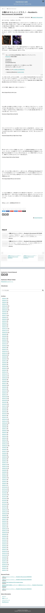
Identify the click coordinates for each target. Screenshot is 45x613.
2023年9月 (4, 357)
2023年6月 (4, 362)
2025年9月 (4, 311)
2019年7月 (4, 451)
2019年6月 (4, 453)
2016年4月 (4, 521)
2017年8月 (4, 494)
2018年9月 (4, 470)
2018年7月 (4, 474)
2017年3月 (4, 504)
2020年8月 (4, 426)
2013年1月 (4, 568)
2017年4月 (4, 502)
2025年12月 (4, 306)
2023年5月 (4, 364)
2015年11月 (4, 530)
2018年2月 (4, 483)
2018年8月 (4, 472)
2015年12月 (4, 528)
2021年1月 (4, 417)
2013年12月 (4, 564)
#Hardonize (7, 56)
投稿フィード (5, 598)
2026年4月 (4, 298)
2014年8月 (4, 558)
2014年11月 (4, 553)
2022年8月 (4, 381)
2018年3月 (4, 481)
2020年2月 (4, 438)
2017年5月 (4, 500)
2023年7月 (4, 360)
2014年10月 (4, 555)
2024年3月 (4, 345)
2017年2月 (4, 506)
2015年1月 (4, 549)
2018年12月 (4, 464)
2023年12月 (4, 351)
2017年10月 (4, 490)
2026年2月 (4, 302)
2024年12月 (4, 328)
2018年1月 (4, 485)
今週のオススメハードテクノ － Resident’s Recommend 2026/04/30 (17, 576)
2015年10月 (4, 532)
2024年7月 (4, 338)
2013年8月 (4, 566)
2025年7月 (4, 315)
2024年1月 (4, 349)
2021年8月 (4, 404)
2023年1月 (4, 372)
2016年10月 (4, 513)
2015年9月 (4, 534)
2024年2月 (4, 347)
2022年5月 (4, 387)
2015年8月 (4, 536)
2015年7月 (4, 538)
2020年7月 (4, 428)
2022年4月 (4, 389)
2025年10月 (4, 309)
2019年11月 (4, 443)
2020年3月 (4, 436)
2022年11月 (4, 375)
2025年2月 (4, 324)
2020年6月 (4, 430)
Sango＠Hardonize (38, 217)
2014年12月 (4, 551)
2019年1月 (4, 462)
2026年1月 (4, 304)
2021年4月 (4, 411)
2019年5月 (4, 455)
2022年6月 (4, 385)
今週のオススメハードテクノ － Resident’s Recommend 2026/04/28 (17, 579)
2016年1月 (4, 526)
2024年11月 (4, 330)
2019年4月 (4, 457)
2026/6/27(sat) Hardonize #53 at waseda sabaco (12, 582)
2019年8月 (4, 449)
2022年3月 (4, 390)
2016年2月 (4, 524)
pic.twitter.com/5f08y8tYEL (19, 69)
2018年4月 (4, 479)
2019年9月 (4, 447)
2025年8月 (4, 313)
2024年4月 (4, 343)
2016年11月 (4, 511)
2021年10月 (4, 400)
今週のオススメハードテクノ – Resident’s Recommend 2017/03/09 (25, 233)
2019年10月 (4, 445)
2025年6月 (4, 317)
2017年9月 (4, 492)
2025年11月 (4, 307)
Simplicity (26, 610)
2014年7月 (4, 560)
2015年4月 (4, 543)
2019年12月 (4, 441)
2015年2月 (4, 547)
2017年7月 (4, 496)
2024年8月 (4, 336)
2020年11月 (4, 421)
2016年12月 (4, 509)
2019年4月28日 (20, 72)
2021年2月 (4, 415)
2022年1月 (4, 394)
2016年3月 (4, 523)
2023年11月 (4, 353)
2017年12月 (4, 487)
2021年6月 (4, 407)
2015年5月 (4, 541)
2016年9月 (4, 515)
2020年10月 (4, 423)
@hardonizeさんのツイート (7, 281)
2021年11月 (4, 398)
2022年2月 (4, 392)
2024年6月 (4, 340)
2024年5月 (4, 341)
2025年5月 (4, 319)
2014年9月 (4, 557)
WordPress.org (5, 602)
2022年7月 (4, 383)
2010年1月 (4, 570)
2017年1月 (4, 507)
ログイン (4, 596)
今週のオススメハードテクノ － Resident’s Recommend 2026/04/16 (17, 588)
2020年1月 (4, 440)
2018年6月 (4, 475)
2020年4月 (4, 434)
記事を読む (11, 238)
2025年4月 (4, 321)
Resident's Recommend (37, 17)
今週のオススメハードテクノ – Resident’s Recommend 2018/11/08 (25, 241)
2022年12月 (4, 373)
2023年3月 (4, 368)
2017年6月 (4, 498)
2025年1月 (4, 326)
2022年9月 (4, 379)
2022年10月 (4, 377)
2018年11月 (4, 466)
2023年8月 (4, 358)
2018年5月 (4, 477)
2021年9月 (4, 402)
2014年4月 (4, 562)
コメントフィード (6, 600)
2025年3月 (4, 323)
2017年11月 (4, 489)
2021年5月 (4, 409)
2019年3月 (4, 458)
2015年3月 (4, 545)
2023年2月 (4, 370)
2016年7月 (4, 519)
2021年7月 (4, 406)
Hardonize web (22, 2)
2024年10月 (4, 332)
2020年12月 (4, 419)
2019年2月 (4, 460)
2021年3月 (4, 413)
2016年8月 (4, 517)
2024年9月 (4, 334)
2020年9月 (4, 424)
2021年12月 (4, 396)
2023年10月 (4, 355)
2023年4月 (4, 366)
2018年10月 (4, 468)
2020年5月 (4, 432)
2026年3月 (4, 300)
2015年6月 (4, 540)
